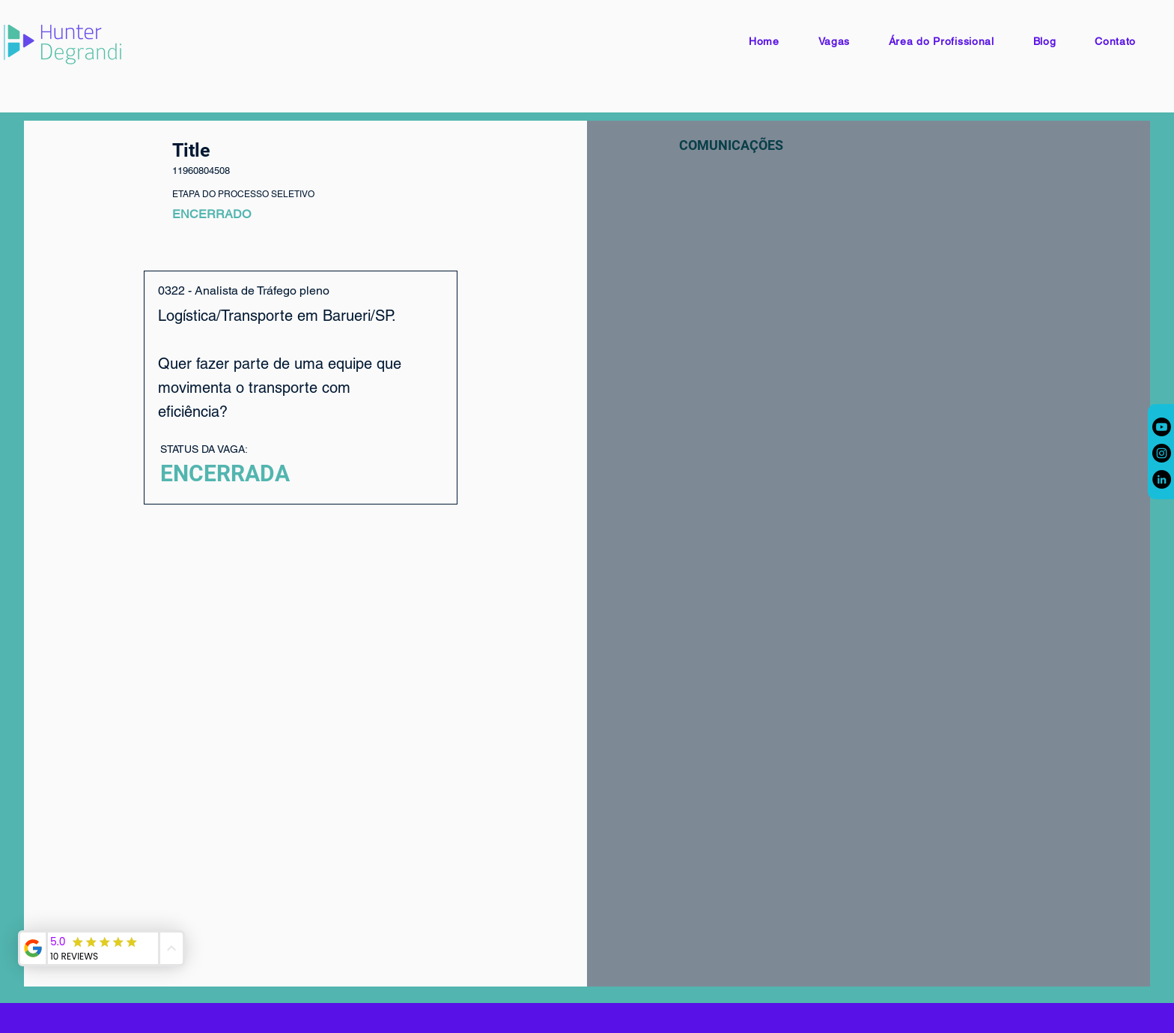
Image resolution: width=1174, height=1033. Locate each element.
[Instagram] (1161, 453)
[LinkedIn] (1161, 479)
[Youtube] (1161, 427)
